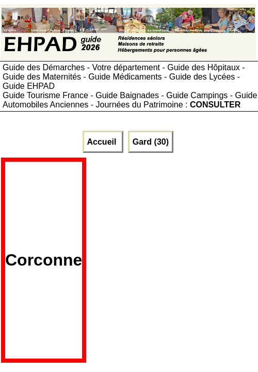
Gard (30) (151, 141)
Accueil (103, 141)
